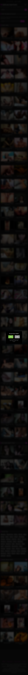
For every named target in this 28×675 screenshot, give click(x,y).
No (17, 336)
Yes (11, 336)
